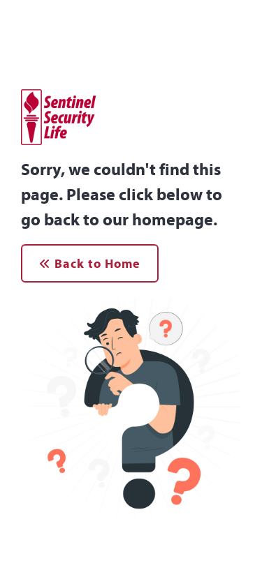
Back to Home (89, 263)
